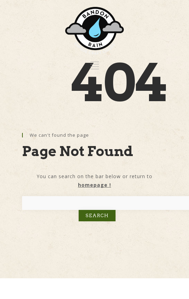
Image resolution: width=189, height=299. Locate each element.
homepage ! (94, 185)
